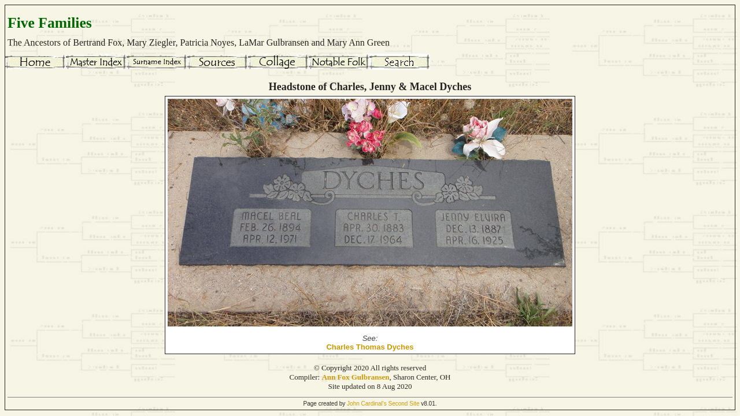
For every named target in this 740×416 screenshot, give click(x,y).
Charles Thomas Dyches (369, 347)
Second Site (404, 403)
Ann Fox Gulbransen (355, 377)
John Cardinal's (367, 403)
